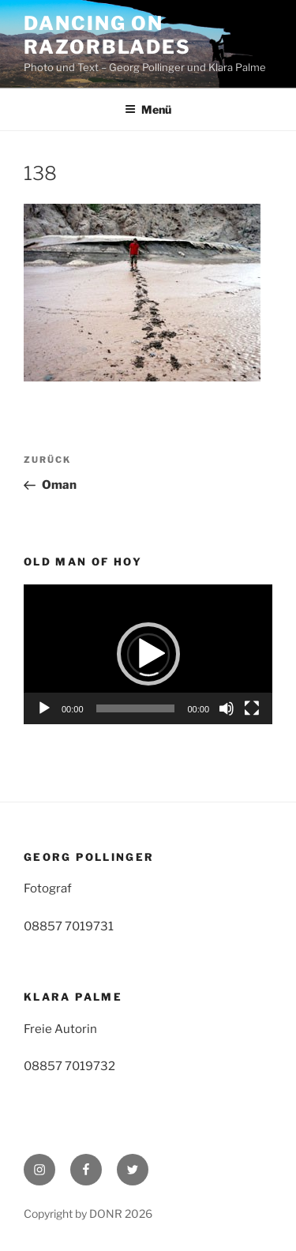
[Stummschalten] (226, 708)
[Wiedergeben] (44, 708)
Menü (148, 109)
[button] (148, 654)
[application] (148, 654)
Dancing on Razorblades (107, 35)
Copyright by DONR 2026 (88, 1213)
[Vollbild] (252, 708)
